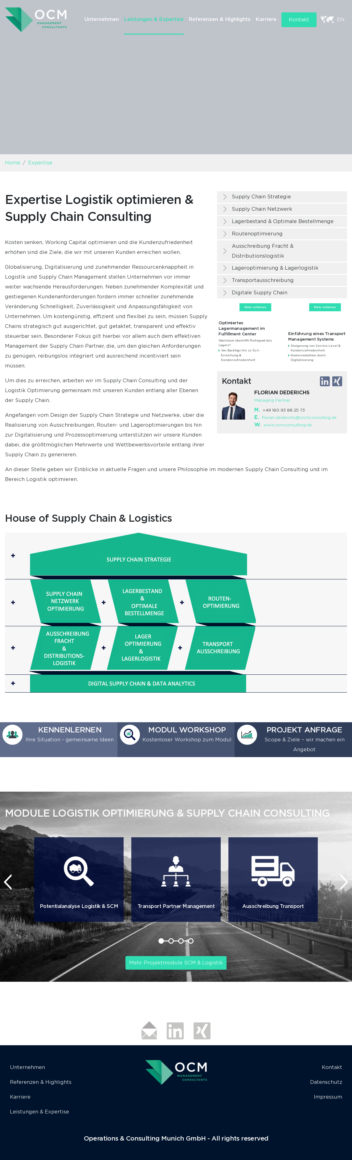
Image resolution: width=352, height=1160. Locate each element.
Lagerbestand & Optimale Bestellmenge (283, 221)
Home (12, 163)
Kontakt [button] (299, 20)
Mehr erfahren (255, 307)
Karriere (266, 19)
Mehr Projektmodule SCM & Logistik (176, 963)
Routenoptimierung (257, 234)
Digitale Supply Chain (259, 293)
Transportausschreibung (263, 280)
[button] (176, 555)
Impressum (328, 1097)
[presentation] (7, 882)
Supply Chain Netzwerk (262, 209)
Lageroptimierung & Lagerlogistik (275, 268)
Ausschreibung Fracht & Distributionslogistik (262, 251)
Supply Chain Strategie (261, 197)
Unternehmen (101, 19)
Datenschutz (326, 1082)
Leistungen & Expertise (154, 19)
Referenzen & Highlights (220, 19)
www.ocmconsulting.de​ (288, 425)
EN (341, 20)
